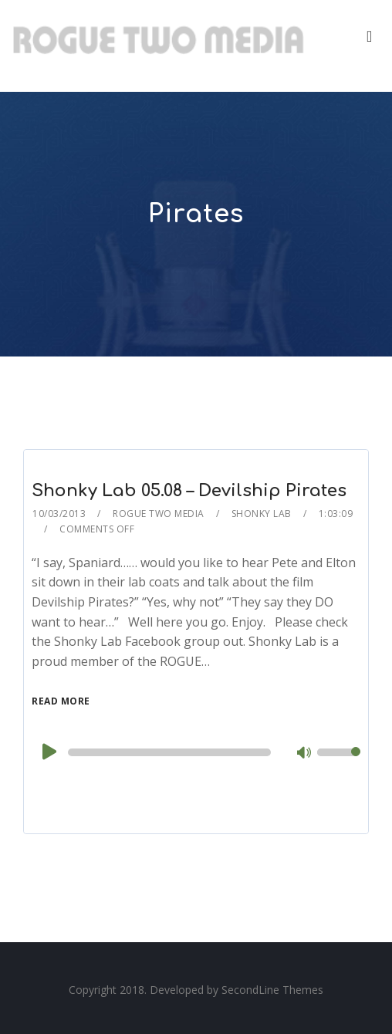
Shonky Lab (261, 513)
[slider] (169, 752)
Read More (61, 701)
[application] (196, 752)
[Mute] (305, 754)
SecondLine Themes (272, 989)
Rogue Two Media (158, 513)
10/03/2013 (59, 513)
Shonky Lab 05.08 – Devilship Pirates (189, 491)
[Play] (48, 751)
